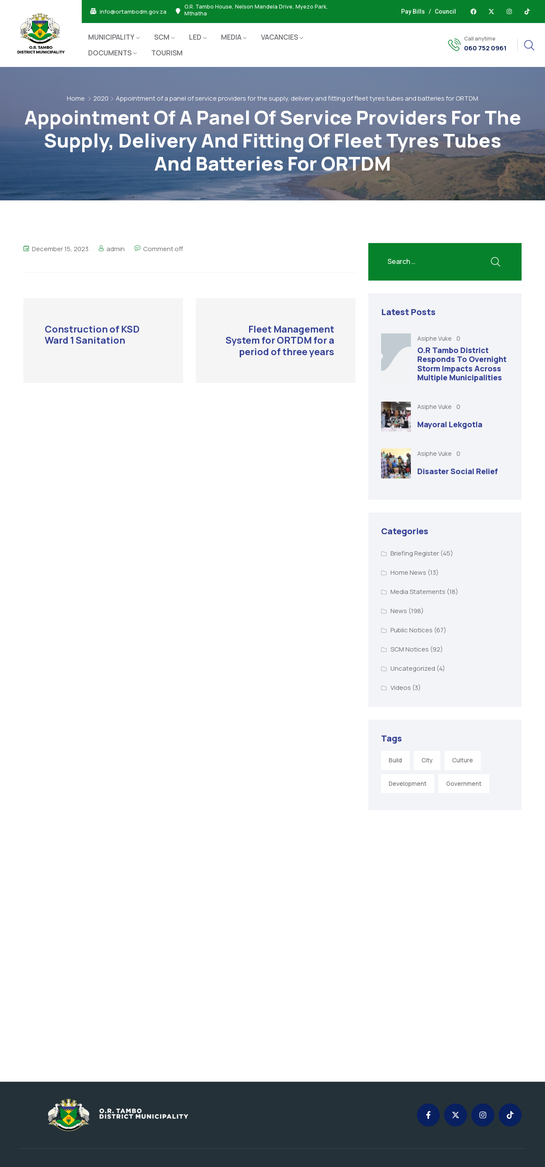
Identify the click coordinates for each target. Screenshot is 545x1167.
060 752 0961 (485, 48)
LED (195, 37)
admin (115, 248)
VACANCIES (279, 37)
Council (445, 11)
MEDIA (231, 37)
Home (76, 98)
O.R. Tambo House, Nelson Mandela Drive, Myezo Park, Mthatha (256, 10)
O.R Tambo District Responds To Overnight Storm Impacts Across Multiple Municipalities (462, 364)
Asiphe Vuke (435, 338)
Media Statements (417, 591)
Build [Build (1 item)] (395, 760)
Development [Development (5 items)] (408, 784)
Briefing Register (414, 553)
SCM (161, 37)
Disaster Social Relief (457, 471)
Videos (400, 687)
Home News (408, 572)
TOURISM (167, 53)
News (398, 610)
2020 (101, 98)
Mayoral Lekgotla (449, 424)
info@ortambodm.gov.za (133, 11)
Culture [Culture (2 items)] (462, 760)
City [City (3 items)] (427, 760)
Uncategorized (412, 668)
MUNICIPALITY (111, 37)
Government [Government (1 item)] (464, 784)
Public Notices (411, 629)
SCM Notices (409, 649)
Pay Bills (413, 11)
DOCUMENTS (110, 53)
